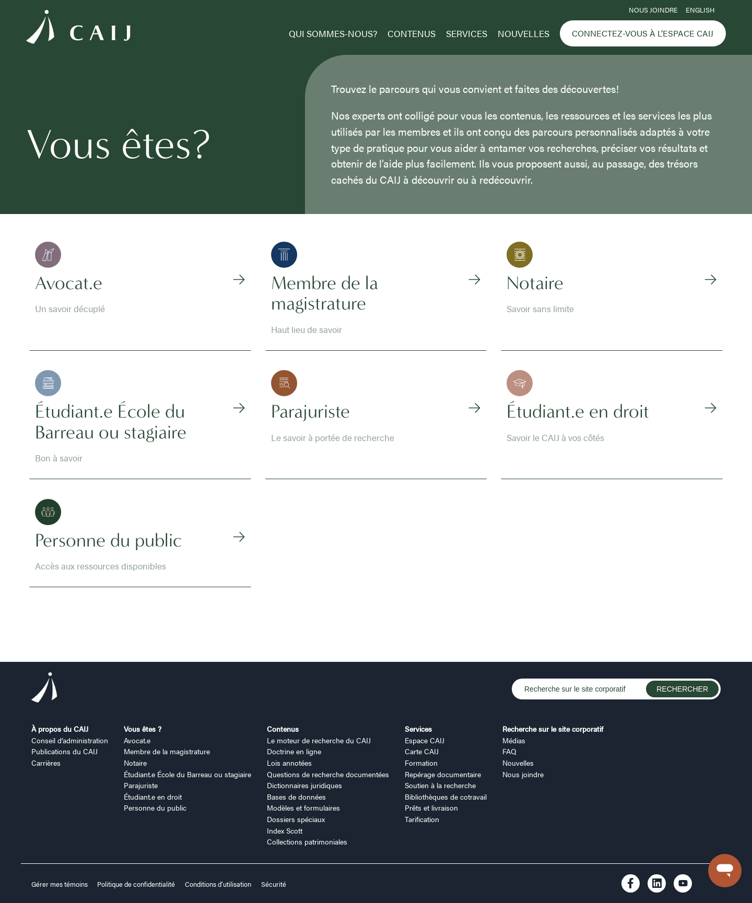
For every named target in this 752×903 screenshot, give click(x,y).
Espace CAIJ (424, 740)
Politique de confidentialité (136, 884)
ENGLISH (700, 10)
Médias (513, 740)
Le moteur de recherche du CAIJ (319, 740)
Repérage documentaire (443, 774)
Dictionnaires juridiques (304, 785)
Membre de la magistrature (167, 751)
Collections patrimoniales (307, 841)
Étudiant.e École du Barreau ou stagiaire (187, 774)
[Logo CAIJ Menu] (78, 28)
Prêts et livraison (431, 807)
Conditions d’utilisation (218, 884)
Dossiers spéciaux (296, 819)
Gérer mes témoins (60, 884)
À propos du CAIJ (59, 728)
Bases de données (296, 796)
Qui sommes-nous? (333, 33)
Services (466, 33)
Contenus (411, 33)
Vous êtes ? (142, 728)
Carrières (46, 762)
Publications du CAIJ (64, 751)
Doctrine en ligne (294, 751)
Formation (421, 762)
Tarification (422, 819)
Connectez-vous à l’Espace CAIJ (642, 33)
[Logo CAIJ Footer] (44, 689)
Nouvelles (523, 33)
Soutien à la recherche (440, 785)
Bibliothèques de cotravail (446, 796)
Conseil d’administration (69, 740)
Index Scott (284, 830)
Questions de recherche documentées (328, 774)
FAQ (509, 751)
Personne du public (155, 807)
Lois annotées (289, 762)
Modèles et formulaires (303, 807)
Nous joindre (653, 10)
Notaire (135, 762)
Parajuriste (141, 785)
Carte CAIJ (422, 751)
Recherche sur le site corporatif (552, 728)
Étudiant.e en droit (153, 796)
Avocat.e (137, 740)
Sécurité (273, 884)
